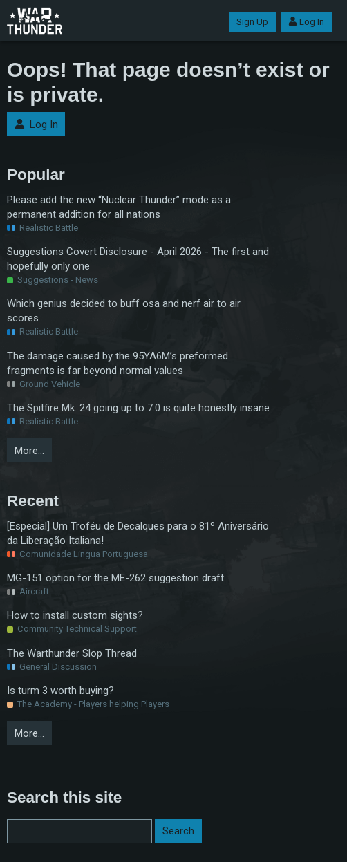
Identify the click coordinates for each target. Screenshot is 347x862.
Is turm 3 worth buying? (60, 690)
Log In (306, 22)
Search (178, 831)
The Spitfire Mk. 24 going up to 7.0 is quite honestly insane (138, 408)
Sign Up (252, 22)
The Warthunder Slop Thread (72, 653)
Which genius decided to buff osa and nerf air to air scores (124, 310)
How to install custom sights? (75, 615)
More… (29, 450)
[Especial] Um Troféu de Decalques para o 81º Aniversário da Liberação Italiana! (138, 533)
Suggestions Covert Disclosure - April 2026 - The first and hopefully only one (138, 258)
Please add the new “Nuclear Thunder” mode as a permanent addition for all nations (119, 207)
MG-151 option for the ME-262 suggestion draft (115, 578)
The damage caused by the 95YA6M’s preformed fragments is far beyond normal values (117, 363)
